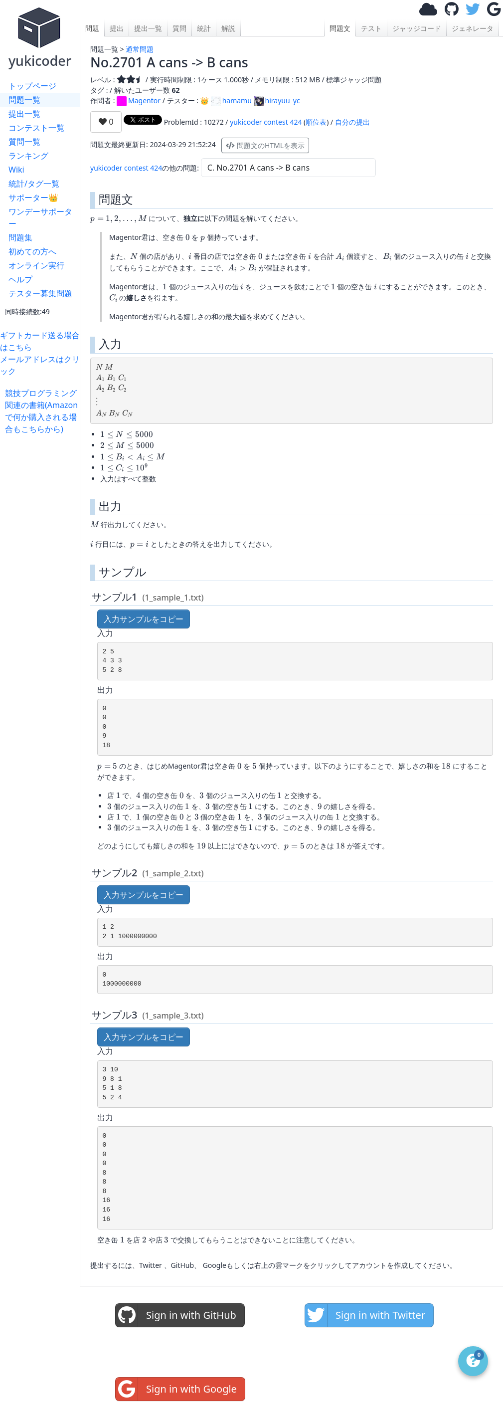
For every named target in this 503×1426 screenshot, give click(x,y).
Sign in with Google (176, 1389)
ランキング (28, 155)
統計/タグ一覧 (33, 183)
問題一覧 (24, 99)
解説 (228, 28)
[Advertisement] (42, 584)
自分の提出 (352, 122)
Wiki (16, 169)
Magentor (139, 100)
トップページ (32, 85)
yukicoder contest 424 (266, 122)
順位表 (316, 122)
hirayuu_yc (277, 100)
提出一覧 (24, 113)
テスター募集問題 (40, 293)
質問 (179, 28)
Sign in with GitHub (176, 1315)
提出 (117, 28)
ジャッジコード (416, 28)
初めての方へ (32, 251)
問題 (92, 28)
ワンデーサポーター (40, 217)
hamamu (231, 100)
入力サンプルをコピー (143, 618)
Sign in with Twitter (365, 1315)
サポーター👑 (33, 197)
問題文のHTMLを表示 (265, 145)
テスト (371, 28)
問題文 (340, 28)
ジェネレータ (473, 28)
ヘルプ (20, 279)
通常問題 (140, 49)
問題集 (20, 237)
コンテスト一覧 (36, 127)
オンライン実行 (36, 265)
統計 (204, 28)
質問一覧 (24, 141)
